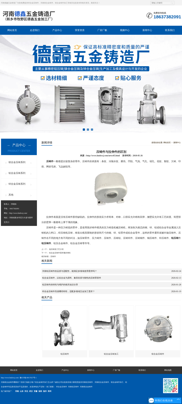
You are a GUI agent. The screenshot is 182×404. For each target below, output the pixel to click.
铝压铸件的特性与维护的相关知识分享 (60, 285)
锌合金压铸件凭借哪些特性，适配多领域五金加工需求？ (68, 291)
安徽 (35, 391)
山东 (21, 391)
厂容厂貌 (102, 30)
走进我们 (34, 30)
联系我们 (170, 30)
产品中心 (57, 30)
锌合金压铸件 (61, 387)
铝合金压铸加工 (111, 354)
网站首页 (12, 30)
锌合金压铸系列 (17, 184)
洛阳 (40, 391)
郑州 (49, 391)
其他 (11, 194)
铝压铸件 (65, 354)
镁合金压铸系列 (17, 162)
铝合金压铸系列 (17, 173)
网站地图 (167, 370)
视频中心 (125, 30)
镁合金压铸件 (158, 354)
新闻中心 (147, 30)
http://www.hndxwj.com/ (18, 213)
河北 (26, 391)
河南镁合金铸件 (86, 387)
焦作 (45, 391)
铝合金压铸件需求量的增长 (60, 253)
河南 (17, 391)
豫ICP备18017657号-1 (28, 378)
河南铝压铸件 (73, 387)
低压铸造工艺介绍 (56, 249)
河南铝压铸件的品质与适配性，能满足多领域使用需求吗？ (69, 271)
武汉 (31, 391)
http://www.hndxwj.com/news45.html (103, 155)
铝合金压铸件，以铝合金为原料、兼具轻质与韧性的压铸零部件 (71, 278)
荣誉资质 (80, 30)
